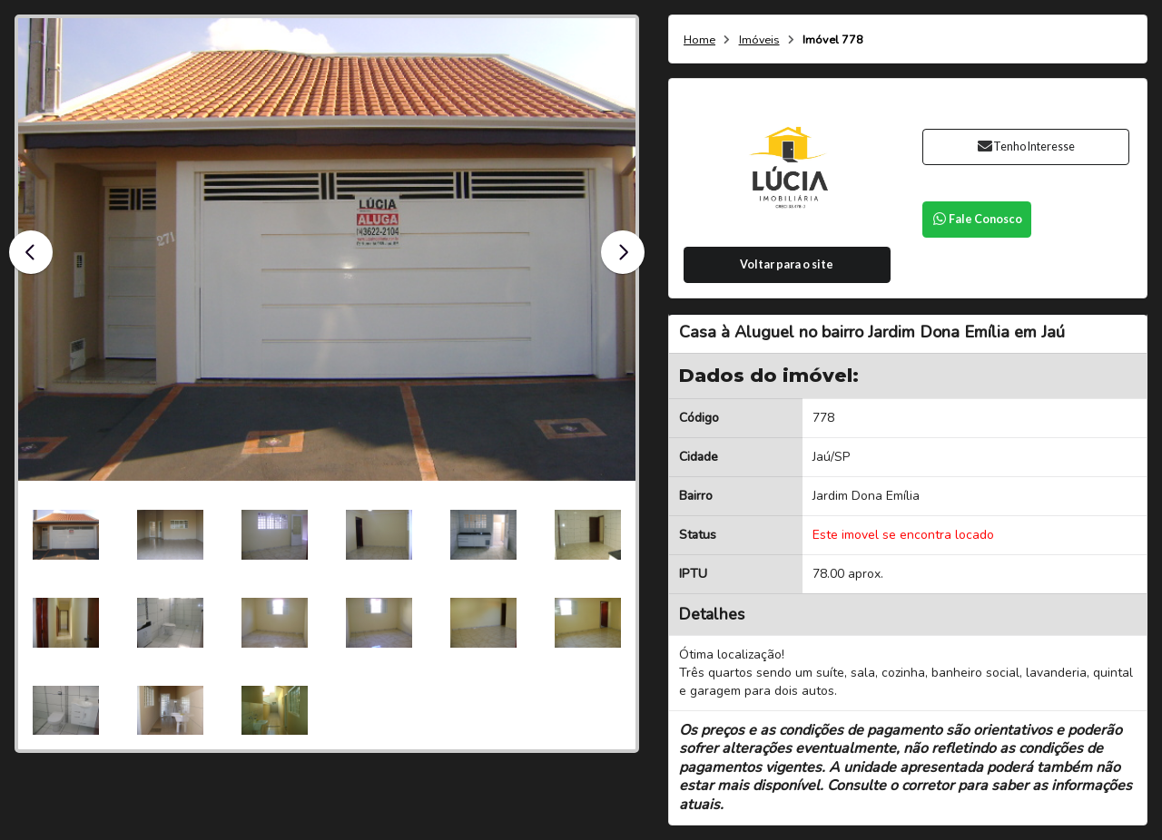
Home (699, 40)
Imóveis (759, 40)
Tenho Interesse (1025, 146)
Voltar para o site (786, 264)
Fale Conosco (976, 219)
